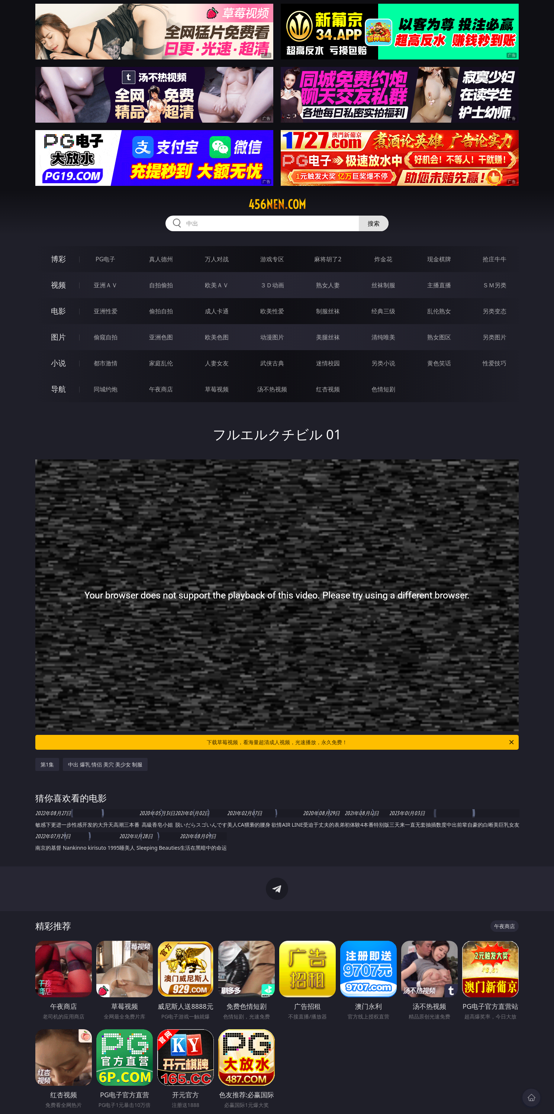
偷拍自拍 (161, 311)
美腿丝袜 (328, 337)
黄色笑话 (439, 363)
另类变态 (494, 311)
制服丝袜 (328, 311)
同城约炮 (105, 389)
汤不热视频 (272, 389)
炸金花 (383, 259)
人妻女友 (217, 363)
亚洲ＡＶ (105, 285)
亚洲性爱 (105, 311)
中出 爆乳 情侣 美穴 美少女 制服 (105, 764)
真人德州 (161, 259)
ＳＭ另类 (494, 285)
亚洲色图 (161, 337)
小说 (58, 363)
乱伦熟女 (439, 311)
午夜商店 (161, 389)
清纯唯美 (383, 337)
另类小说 (383, 363)
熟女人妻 (328, 285)
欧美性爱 (272, 311)
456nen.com (277, 204)
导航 (58, 389)
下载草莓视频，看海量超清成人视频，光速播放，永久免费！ (361, 742)
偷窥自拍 (105, 337)
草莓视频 (217, 389)
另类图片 (494, 337)
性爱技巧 (494, 363)
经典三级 (383, 311)
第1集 (47, 764)
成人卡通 (217, 311)
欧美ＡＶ (217, 285)
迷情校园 (328, 363)
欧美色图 (217, 337)
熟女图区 (439, 337)
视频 (58, 285)
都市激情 (105, 363)
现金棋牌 (439, 259)
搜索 (374, 223)
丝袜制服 (383, 285)
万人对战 (217, 259)
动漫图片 (272, 337)
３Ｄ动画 (272, 285)
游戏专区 (272, 259)
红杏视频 (328, 389)
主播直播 (439, 285)
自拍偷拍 (161, 285)
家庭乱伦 (161, 363)
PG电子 (105, 259)
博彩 (58, 259)
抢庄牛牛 (494, 259)
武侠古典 (272, 363)
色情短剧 (383, 389)
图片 (58, 337)
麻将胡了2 (327, 259)
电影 (58, 311)
